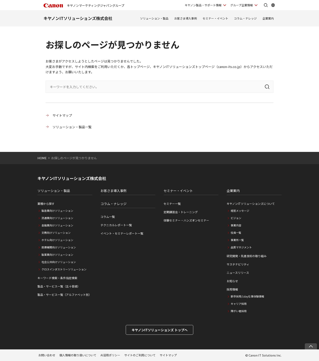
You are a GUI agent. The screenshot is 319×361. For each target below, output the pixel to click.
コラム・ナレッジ (245, 18)
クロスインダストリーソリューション (64, 269)
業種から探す (46, 204)
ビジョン (236, 218)
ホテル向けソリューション (57, 240)
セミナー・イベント (215, 18)
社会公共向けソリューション (59, 262)
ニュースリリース (238, 273)
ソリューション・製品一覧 (72, 126)
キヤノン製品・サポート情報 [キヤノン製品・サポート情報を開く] (203, 5)
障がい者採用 (239, 311)
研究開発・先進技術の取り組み (247, 256)
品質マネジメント (241, 247)
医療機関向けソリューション (59, 247)
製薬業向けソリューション (57, 255)
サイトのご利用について (140, 355)
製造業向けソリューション (57, 211)
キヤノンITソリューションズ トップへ (160, 329)
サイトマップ (62, 115)
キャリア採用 (239, 304)
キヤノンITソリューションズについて (251, 204)
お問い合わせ (46, 355)
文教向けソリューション (56, 233)
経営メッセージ (240, 211)
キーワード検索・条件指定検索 (57, 278)
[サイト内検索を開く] (265, 5)
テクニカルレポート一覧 (116, 225)
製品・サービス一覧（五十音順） (58, 286)
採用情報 (232, 289)
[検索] (267, 87)
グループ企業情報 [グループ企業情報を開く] (241, 5)
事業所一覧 (237, 240)
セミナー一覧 (172, 204)
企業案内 (268, 18)
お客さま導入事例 (185, 18)
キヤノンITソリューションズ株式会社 (78, 18)
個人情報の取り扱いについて (77, 355)
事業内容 (236, 225)
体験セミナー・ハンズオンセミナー (186, 220)
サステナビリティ (238, 264)
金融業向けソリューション (57, 225)
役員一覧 (236, 233)
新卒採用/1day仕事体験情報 (247, 296)
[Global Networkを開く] (273, 5)
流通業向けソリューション (57, 218)
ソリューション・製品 (154, 18)
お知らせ (232, 281)
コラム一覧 (108, 217)
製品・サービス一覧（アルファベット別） (64, 295)
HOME (42, 158)
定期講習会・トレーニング (181, 212)
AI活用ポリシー (110, 355)
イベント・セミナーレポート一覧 (122, 233)
